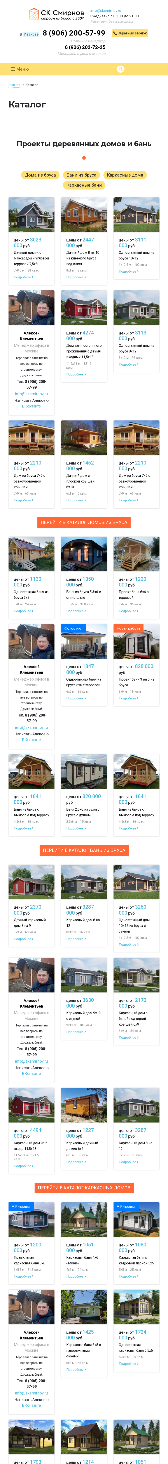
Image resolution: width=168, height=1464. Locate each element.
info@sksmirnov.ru (105, 10)
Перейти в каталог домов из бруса (84, 522)
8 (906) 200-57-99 (74, 33)
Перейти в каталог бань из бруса (84, 850)
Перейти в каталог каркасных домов (84, 1188)
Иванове (31, 34)
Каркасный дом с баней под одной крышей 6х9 (133, 1018)
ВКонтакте (31, 406)
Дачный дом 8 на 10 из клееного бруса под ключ (82, 258)
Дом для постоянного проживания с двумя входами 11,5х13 (84, 351)
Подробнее (24, 277)
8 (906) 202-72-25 (85, 47)
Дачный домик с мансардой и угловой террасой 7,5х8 (31, 258)
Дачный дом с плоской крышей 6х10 (80, 481)
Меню (20, 69)
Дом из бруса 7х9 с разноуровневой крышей (29, 481)
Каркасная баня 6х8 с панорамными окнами (83, 1350)
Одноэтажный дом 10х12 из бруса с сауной (134, 925)
